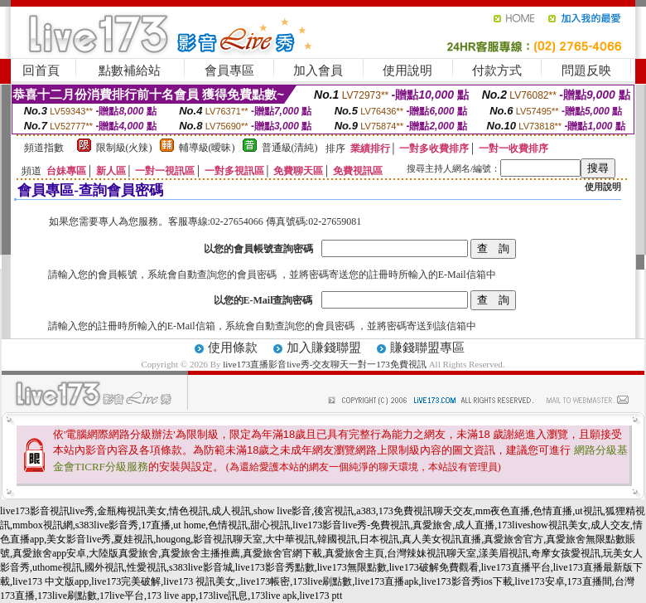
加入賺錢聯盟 (324, 347)
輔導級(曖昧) (207, 147)
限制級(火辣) (124, 147)
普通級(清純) (290, 147)
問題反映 (586, 70)
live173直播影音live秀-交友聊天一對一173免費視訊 (325, 364)
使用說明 (407, 70)
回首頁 (41, 70)
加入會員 (318, 70)
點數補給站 (130, 70)
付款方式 (497, 70)
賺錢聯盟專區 (427, 347)
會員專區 (229, 70)
